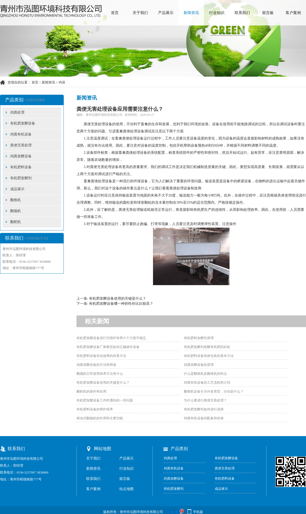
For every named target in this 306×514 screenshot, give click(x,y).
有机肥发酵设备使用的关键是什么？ (117, 298)
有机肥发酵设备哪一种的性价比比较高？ (121, 303)
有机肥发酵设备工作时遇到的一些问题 (104, 400)
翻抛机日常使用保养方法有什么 (99, 374)
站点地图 (126, 489)
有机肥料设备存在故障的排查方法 (101, 356)
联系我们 (242, 13)
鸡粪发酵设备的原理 (199, 365)
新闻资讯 (191, 13)
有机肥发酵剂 (21, 178)
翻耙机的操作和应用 (91, 391)
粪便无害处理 (21, 145)
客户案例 (293, 13)
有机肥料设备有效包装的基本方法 (209, 356)
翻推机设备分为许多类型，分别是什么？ (214, 391)
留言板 (268, 13)
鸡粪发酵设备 (21, 156)
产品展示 (165, 13)
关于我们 (140, 13)
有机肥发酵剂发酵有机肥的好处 (207, 347)
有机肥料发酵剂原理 (199, 338)
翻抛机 (15, 211)
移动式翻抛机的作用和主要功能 (99, 418)
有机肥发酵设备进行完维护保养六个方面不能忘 (111, 338)
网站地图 (102, 448)
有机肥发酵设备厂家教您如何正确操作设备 (107, 347)
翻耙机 (15, 222)
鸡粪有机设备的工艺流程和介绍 (207, 382)
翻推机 (15, 200)
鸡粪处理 (17, 112)
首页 (115, 13)
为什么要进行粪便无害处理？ (205, 400)
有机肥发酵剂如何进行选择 (204, 409)
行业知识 (216, 13)
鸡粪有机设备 (21, 134)
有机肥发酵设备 (22, 123)
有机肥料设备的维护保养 (94, 409)
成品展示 (17, 189)
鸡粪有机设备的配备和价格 (204, 418)
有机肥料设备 (21, 167)
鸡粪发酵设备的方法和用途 (96, 365)
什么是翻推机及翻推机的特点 (205, 374)
